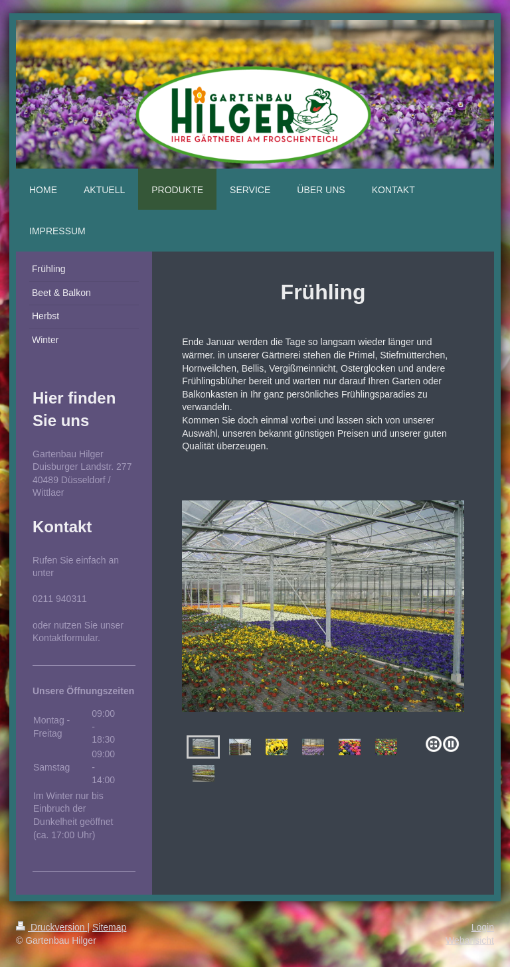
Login (482, 927)
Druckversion (51, 927)
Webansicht (470, 940)
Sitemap (109, 927)
